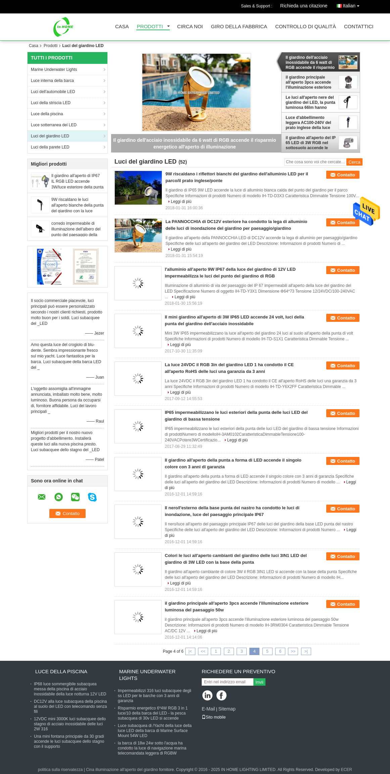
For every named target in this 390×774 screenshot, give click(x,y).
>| (306, 651)
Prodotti (150, 26)
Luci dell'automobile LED (53, 91)
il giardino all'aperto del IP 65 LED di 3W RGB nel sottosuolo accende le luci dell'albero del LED (311, 142)
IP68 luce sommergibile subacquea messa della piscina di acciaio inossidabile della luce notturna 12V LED (70, 689)
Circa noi (190, 26)
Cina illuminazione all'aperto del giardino (122, 769)
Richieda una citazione (304, 5)
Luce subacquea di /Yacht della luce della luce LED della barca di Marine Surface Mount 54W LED (155, 730)
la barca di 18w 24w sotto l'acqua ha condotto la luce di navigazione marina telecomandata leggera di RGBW (152, 748)
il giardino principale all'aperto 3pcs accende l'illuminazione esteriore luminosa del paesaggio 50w (308, 82)
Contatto (346, 174)
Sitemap (226, 709)
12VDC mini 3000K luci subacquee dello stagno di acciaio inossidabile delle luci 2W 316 (70, 724)
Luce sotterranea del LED (54, 125)
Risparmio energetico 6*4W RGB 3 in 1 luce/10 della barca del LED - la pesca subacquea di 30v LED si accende (153, 713)
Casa (122, 26)
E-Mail (208, 709)
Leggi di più (181, 201)
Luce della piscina (47, 114)
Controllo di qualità (305, 26)
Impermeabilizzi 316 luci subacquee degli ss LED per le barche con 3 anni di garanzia (154, 695)
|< (190, 651)
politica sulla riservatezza (60, 769)
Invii (259, 682)
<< (203, 651)
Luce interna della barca (52, 80)
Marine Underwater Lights (54, 69)
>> (293, 651)
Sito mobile (214, 717)
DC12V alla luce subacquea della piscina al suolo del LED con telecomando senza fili (70, 706)
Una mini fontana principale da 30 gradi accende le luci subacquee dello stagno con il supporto (69, 741)
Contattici (359, 26)
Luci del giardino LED (50, 136)
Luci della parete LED (50, 147)
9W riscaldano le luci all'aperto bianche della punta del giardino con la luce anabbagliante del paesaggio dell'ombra (77, 211)
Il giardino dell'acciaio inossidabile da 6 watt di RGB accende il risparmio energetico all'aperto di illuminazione (310, 62)
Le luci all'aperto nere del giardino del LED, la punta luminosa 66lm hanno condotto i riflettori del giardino (310, 102)
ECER (346, 769)
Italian (353, 4)
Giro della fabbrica (239, 26)
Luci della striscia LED (50, 102)
